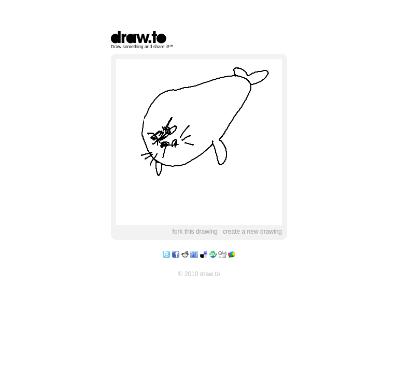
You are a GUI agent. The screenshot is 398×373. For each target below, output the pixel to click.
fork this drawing (195, 231)
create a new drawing (252, 231)
